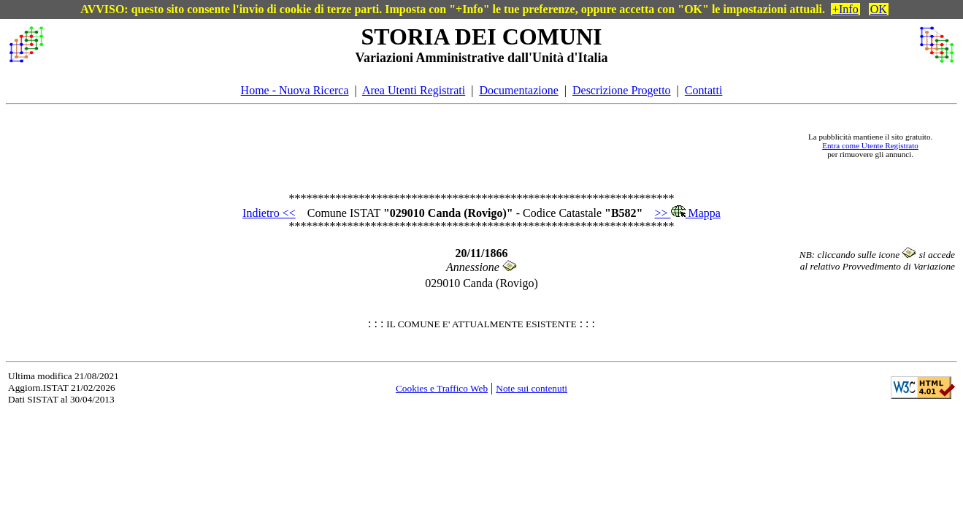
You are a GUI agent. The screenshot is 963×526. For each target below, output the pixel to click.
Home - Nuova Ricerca (295, 90)
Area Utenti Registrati (413, 90)
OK (878, 9)
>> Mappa (687, 213)
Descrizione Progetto (621, 90)
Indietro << (269, 213)
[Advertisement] (422, 145)
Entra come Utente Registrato (870, 145)
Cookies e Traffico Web (442, 388)
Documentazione (518, 90)
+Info (845, 9)
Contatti (704, 90)
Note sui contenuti (531, 388)
